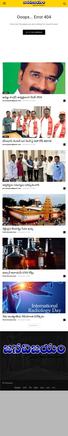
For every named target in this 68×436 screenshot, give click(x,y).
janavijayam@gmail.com (11, 101)
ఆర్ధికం (4, 224)
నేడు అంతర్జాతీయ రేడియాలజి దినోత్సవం (23, 316)
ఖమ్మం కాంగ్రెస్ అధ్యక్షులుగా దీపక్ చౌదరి (22, 97)
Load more (34, 325)
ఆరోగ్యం (5, 312)
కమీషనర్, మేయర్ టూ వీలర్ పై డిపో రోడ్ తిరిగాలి (27, 141)
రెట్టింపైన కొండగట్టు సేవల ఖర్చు (17, 228)
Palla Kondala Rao (9, 232)
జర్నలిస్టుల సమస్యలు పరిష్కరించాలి (20, 184)
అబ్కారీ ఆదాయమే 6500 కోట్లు (18, 272)
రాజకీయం (5, 93)
